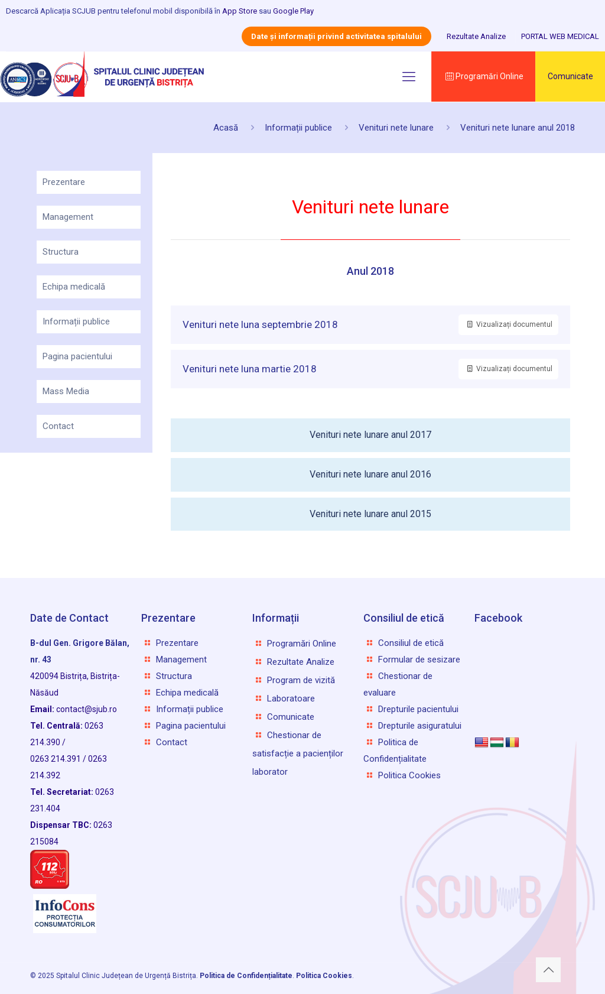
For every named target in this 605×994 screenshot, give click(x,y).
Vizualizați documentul (508, 324)
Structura (61, 251)
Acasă (225, 127)
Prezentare (64, 182)
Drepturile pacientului (418, 709)
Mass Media (66, 391)
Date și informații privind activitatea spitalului (336, 36)
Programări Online (483, 76)
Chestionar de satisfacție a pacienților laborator (297, 753)
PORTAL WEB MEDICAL (560, 36)
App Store (239, 11)
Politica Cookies (409, 775)
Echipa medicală (74, 286)
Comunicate (570, 76)
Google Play (293, 11)
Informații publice (298, 127)
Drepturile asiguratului (419, 725)
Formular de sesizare (419, 659)
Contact (58, 426)
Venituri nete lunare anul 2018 (517, 127)
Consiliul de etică (411, 643)
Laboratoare (291, 698)
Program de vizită (301, 680)
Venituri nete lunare (396, 127)
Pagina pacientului (77, 356)
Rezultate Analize (476, 36)
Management (68, 217)
